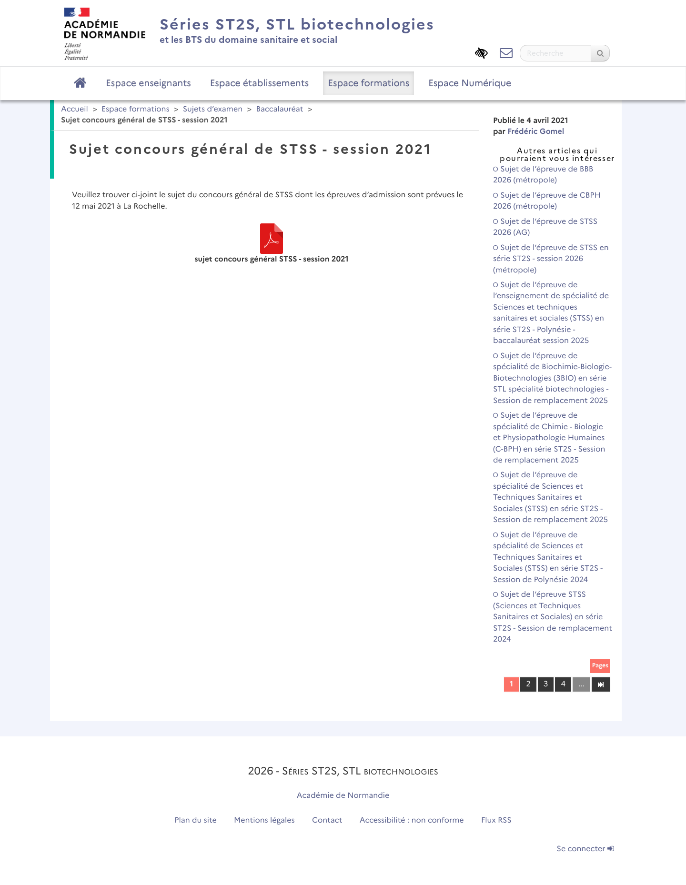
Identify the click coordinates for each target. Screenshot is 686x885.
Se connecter (585, 849)
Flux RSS (496, 820)
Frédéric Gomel (535, 131)
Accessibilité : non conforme (412, 820)
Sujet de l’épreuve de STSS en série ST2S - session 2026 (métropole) (551, 259)
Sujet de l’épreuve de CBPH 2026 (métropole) (547, 201)
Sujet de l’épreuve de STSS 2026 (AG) (545, 227)
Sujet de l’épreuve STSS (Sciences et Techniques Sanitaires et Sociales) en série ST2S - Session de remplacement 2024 (552, 617)
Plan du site (195, 820)
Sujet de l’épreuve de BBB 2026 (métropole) (543, 175)
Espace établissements (259, 83)
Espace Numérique (469, 83)
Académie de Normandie (343, 795)
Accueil (74, 109)
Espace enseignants (148, 83)
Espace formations (368, 83)
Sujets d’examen (212, 109)
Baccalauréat (279, 109)
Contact (327, 820)
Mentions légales (264, 820)
